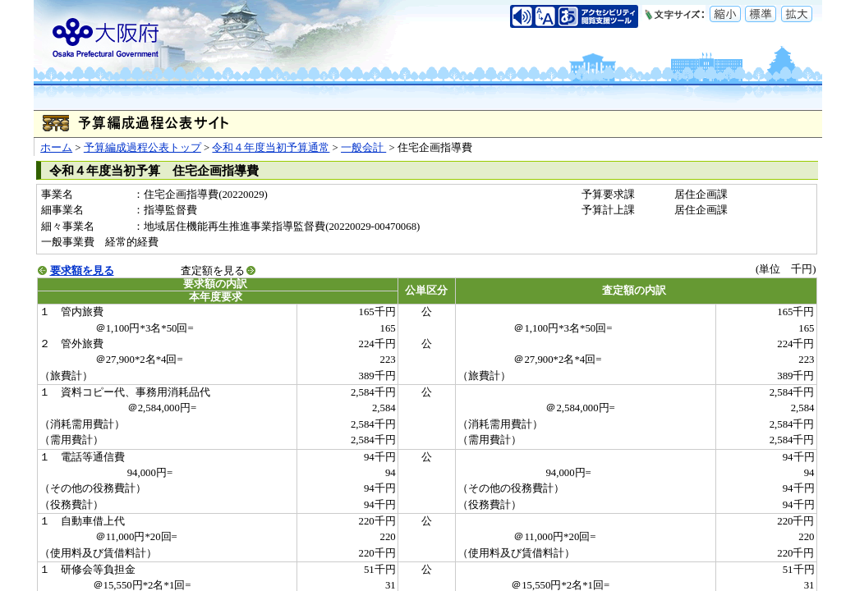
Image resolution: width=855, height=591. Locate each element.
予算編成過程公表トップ (142, 147)
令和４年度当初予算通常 (270, 147)
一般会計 (363, 147)
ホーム (56, 147)
